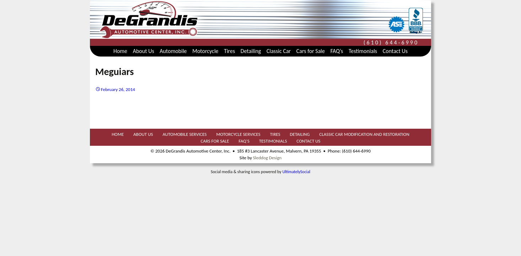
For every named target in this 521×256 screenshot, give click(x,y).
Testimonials (363, 51)
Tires (229, 51)
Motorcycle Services (238, 134)
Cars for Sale (310, 51)
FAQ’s (337, 51)
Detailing (251, 51)
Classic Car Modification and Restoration (364, 134)
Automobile (173, 51)
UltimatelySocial (296, 171)
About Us (143, 51)
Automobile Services (184, 134)
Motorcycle (205, 51)
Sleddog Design (267, 157)
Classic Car (279, 51)
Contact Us (395, 51)
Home (120, 51)
